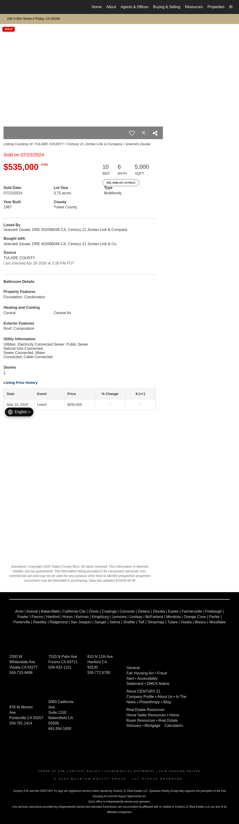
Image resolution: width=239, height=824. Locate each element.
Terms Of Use (52, 771)
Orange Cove (195, 617)
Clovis (94, 611)
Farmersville (192, 611)
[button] (19, 412)
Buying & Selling (166, 7)
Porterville (21, 622)
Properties (216, 7)
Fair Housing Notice (179, 771)
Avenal (32, 611)
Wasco (200, 622)
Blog (167, 702)
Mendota (173, 617)
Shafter (129, 622)
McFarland (154, 617)
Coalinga (109, 611)
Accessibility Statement (130, 771)
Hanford (53, 617)
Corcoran (127, 611)
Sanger (101, 622)
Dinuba (159, 611)
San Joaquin (81, 622)
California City (74, 611)
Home (97, 7)
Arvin (19, 611)
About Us (165, 697)
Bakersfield (50, 611)
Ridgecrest (58, 622)
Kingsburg (100, 617)
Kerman (82, 617)
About (111, 7)
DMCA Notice (158, 684)
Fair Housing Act (140, 673)
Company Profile (140, 697)
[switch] (132, 133)
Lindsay (136, 617)
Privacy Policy (85, 771)
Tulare (172, 622)
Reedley (40, 622)
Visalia (186, 622)
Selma (115, 622)
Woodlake (217, 622)
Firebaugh (213, 611)
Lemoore (119, 617)
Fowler (22, 617)
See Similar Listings (120, 182)
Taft (141, 622)
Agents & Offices (134, 7)
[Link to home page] (8, 7)
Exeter (173, 611)
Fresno (37, 617)
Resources (194, 7)
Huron (68, 617)
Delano (144, 611)
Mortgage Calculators (163, 726)
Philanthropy (149, 702)
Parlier (214, 617)
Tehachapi (155, 622)
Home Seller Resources (146, 715)
